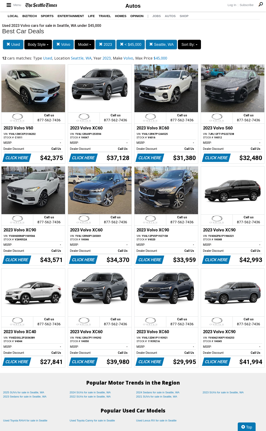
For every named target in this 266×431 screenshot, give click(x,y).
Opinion (136, 16)
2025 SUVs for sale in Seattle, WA (23, 392)
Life (91, 16)
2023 (105, 44)
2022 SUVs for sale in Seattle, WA (90, 396)
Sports (47, 16)
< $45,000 (131, 44)
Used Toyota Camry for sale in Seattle (92, 420)
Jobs (156, 16)
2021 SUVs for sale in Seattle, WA (156, 396)
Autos (133, 6)
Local (13, 16)
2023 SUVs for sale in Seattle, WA (223, 392)
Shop (184, 16)
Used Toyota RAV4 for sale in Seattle (25, 420)
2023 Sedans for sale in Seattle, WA (24, 396)
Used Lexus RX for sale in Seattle (156, 420)
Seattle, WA (161, 44)
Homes (120, 16)
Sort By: (189, 44)
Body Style (38, 44)
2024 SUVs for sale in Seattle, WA (90, 392)
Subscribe (247, 5)
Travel (105, 16)
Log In (232, 5)
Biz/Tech (29, 16)
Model (84, 44)
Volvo (63, 44)
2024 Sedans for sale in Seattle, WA (157, 392)
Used (13, 44)
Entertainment (71, 16)
